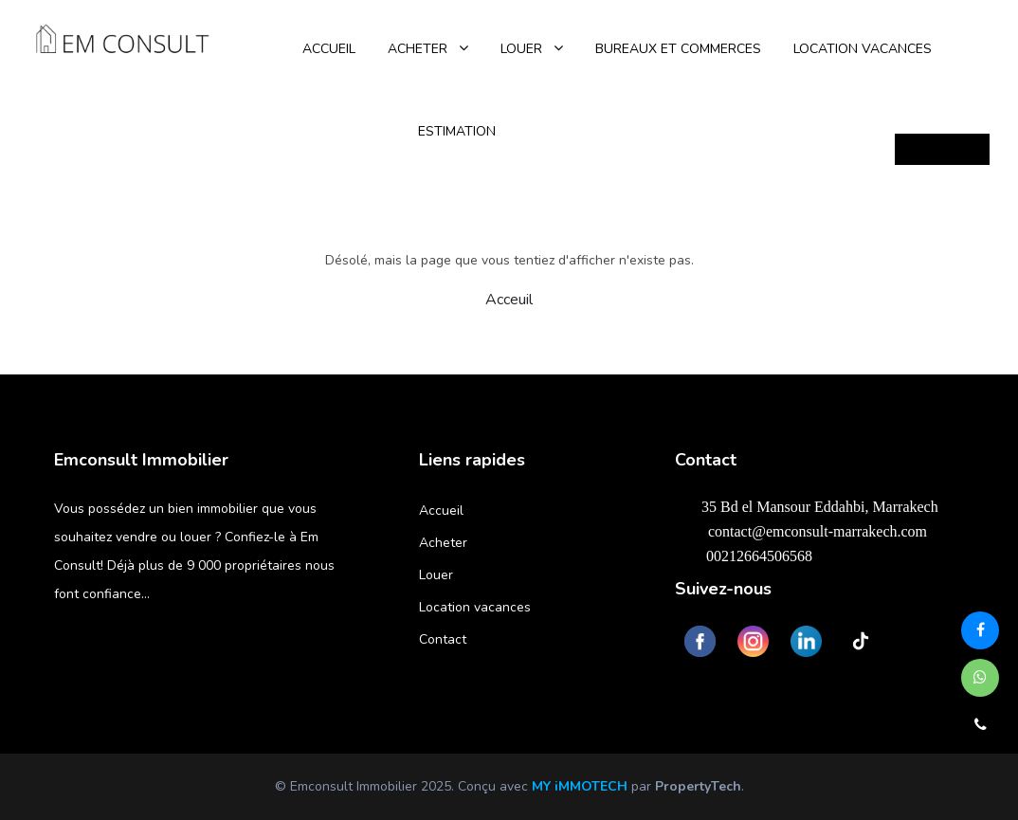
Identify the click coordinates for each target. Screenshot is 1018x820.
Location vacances (475, 607)
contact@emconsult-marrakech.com (805, 530)
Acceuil (509, 299)
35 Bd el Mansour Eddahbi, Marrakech (811, 506)
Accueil (441, 510)
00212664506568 (748, 555)
